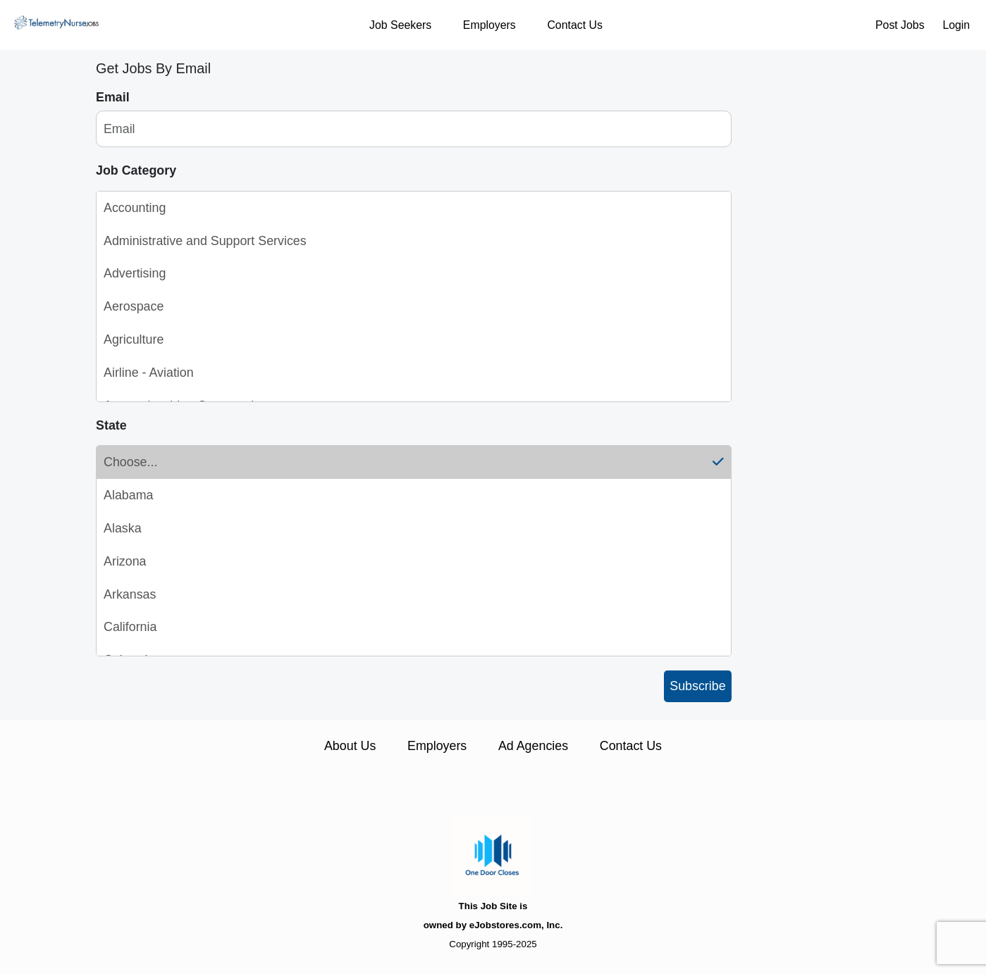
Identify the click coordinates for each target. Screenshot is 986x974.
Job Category (136, 170)
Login (956, 25)
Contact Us (574, 25)
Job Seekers (400, 25)
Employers (489, 25)
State (111, 425)
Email (113, 97)
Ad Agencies (533, 746)
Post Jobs (900, 25)
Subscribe (697, 686)
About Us (350, 746)
